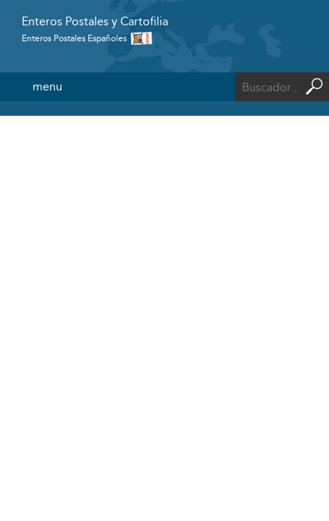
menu (47, 86)
